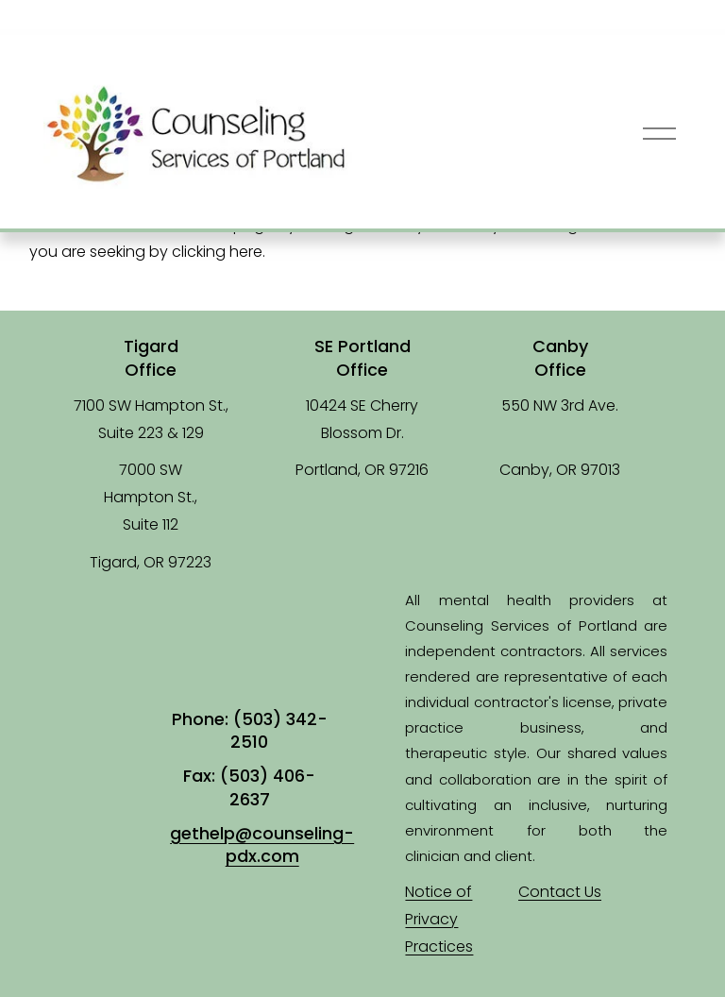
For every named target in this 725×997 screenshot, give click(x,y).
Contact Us (559, 892)
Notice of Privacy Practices (439, 919)
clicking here (217, 251)
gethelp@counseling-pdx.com (262, 845)
